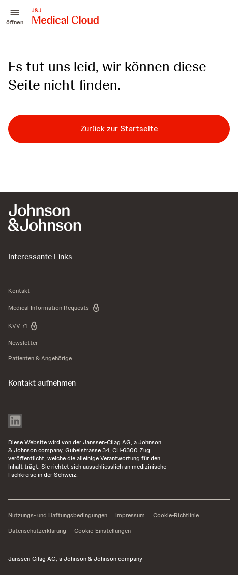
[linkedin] (15, 422)
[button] (14, 16)
